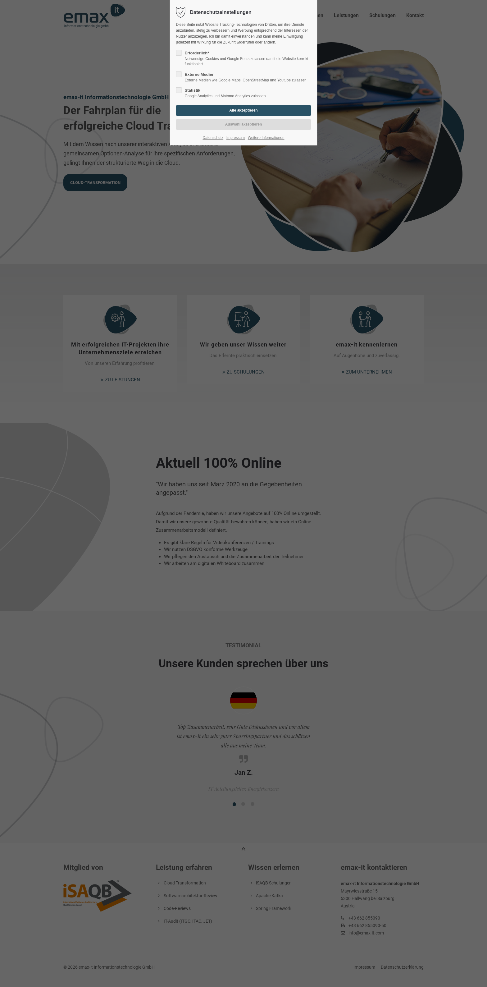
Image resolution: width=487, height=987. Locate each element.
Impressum (235, 137)
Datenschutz (213, 137)
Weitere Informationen (266, 137)
